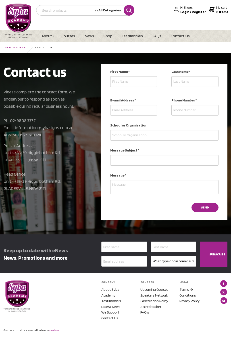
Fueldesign (54, 330)
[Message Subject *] (164, 160)
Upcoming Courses (154, 289)
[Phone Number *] (195, 110)
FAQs (157, 36)
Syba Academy (15, 47)
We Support (110, 312)
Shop (108, 36)
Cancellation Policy (154, 301)
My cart (218, 9)
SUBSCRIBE (217, 254)
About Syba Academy (110, 292)
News (89, 36)
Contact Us (180, 36)
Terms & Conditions (187, 292)
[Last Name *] (195, 81)
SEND (205, 207)
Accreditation (150, 307)
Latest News (110, 307)
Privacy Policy (189, 301)
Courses (68, 36)
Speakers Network (154, 295)
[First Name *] (133, 81)
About (47, 36)
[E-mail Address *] (133, 110)
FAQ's (144, 312)
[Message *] (164, 187)
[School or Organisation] (164, 135)
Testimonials (132, 36)
